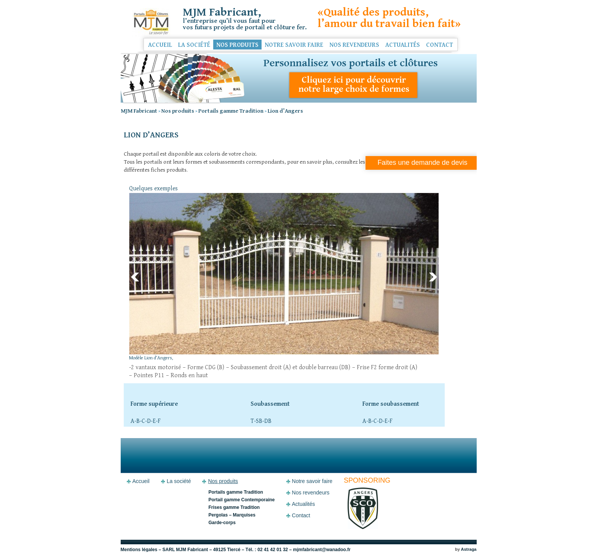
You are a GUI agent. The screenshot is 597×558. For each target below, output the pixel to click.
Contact (439, 44)
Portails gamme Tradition (235, 492)
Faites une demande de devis (422, 162)
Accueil (160, 44)
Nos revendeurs (354, 44)
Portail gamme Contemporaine (241, 499)
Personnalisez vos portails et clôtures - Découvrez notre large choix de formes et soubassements (299, 78)
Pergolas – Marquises (231, 515)
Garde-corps (221, 522)
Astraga (469, 549)
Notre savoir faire (294, 44)
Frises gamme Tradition (234, 507)
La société (194, 44)
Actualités (402, 44)
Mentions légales (139, 549)
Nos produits (237, 44)
